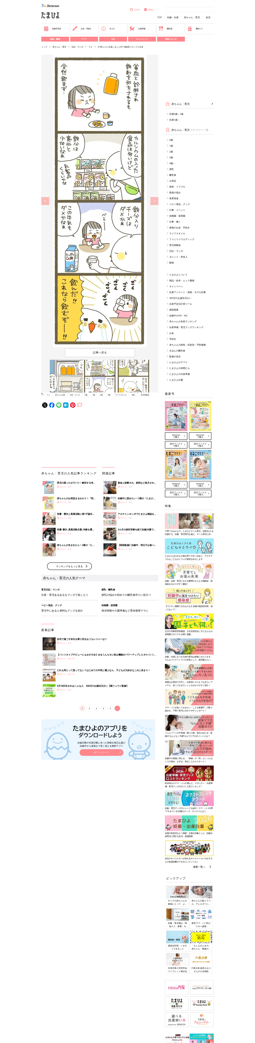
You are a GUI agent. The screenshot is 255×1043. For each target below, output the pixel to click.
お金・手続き (81, 28)
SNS (113, 39)
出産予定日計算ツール (180, 303)
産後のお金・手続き (179, 227)
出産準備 (137, 28)
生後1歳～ (174, 119)
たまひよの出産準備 (179, 373)
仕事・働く (175, 221)
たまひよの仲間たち (179, 368)
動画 (171, 262)
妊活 (208, 17)
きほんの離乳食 (177, 350)
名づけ (108, 28)
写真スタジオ (171, 39)
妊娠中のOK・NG (178, 315)
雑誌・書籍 (55, 39)
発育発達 (173, 198)
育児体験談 (145, 395)
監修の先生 (175, 356)
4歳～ (134, 395)
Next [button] (154, 201)
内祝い (149, 9)
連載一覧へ (199, 866)
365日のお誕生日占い (180, 298)
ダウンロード (101, 752)
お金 (171, 333)
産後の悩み (175, 192)
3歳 (109, 395)
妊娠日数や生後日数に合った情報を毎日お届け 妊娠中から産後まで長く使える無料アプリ (101, 744)
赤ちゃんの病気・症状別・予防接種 (187, 344)
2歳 (101, 395)
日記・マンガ (77, 46)
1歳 (93, 395)
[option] (100, 201)
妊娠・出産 (173, 17)
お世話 (172, 180)
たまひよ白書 (176, 379)
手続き (172, 338)
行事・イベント (177, 210)
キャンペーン (142, 39)
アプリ (84, 39)
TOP (159, 17)
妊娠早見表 (52, 28)
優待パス (195, 28)
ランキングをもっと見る (69, 566)
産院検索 (173, 309)
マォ (91, 46)
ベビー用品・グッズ (179, 204)
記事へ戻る (100, 352)
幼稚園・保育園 (177, 215)
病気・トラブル (177, 186)
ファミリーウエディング (181, 239)
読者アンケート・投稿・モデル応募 (187, 292)
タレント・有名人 (178, 256)
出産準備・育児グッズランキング (186, 327)
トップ (44, 46)
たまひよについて (178, 274)
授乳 (171, 169)
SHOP (135, 9)
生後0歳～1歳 (176, 113)
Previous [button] (45, 201)
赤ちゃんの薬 (60, 395)
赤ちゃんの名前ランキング (183, 321)
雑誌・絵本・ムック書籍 (181, 280)
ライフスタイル (121, 395)
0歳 (86, 395)
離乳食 (165, 28)
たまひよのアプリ (178, 362)
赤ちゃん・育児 (192, 17)
